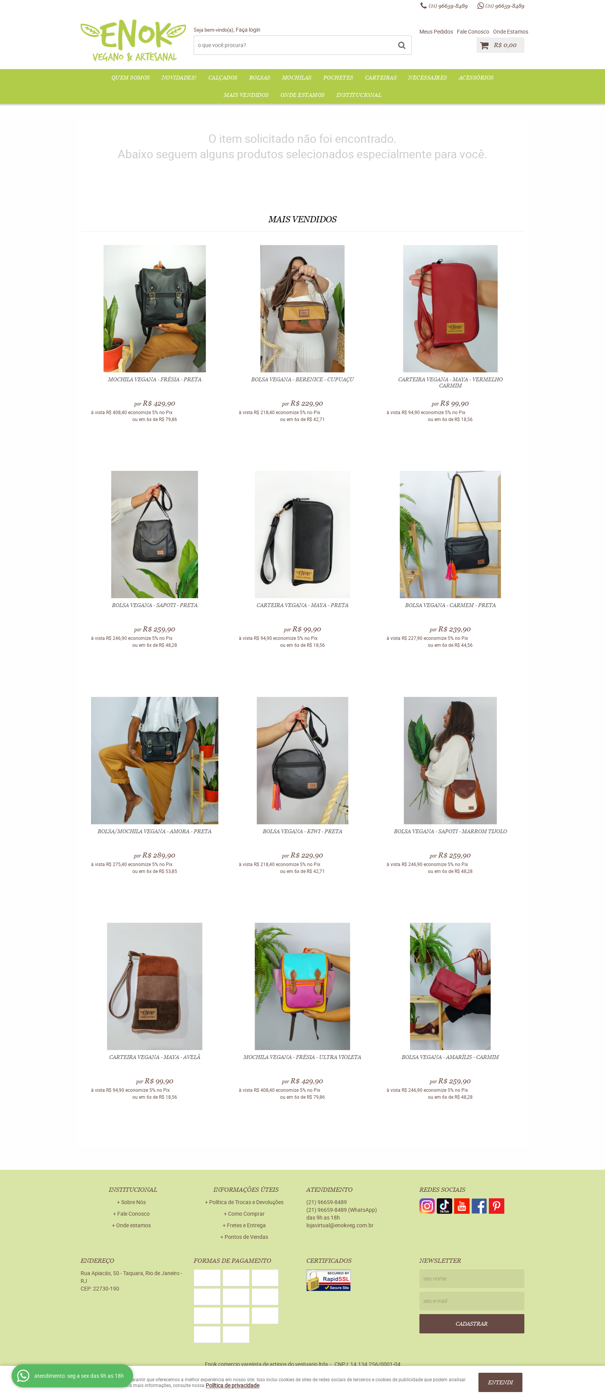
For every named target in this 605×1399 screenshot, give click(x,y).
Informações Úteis (246, 1189)
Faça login (248, 29)
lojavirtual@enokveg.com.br (339, 1225)
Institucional (359, 95)
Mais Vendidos (246, 95)
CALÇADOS (223, 77)
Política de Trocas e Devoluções (246, 1202)
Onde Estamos (510, 31)
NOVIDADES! (179, 77)
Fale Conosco (473, 31)
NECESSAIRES (427, 77)
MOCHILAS (297, 77)
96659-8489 (448, 6)
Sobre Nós (133, 1202)
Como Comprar (246, 1213)
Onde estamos (133, 1225)
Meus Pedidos (436, 31)
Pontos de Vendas (246, 1236)
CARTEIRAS (381, 77)
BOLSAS (259, 77)
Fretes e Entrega (246, 1225)
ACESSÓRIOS (476, 77)
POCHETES (338, 77)
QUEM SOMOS (131, 77)
